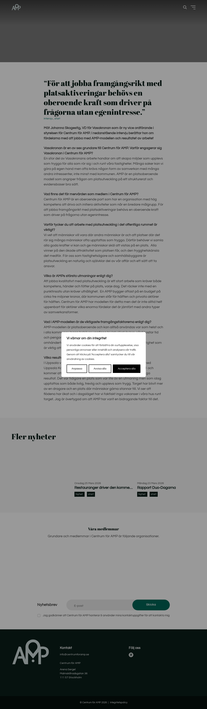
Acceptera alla (126, 368)
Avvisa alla (100, 368)
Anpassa (77, 368)
